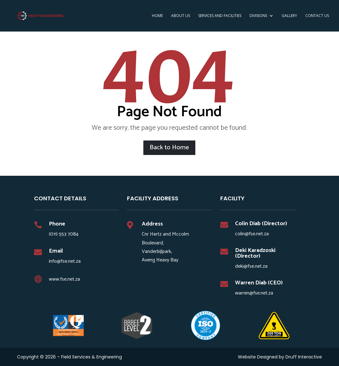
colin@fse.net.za (252, 234)
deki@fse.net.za (251, 266)
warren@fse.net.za (254, 293)
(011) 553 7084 (63, 234)
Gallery (289, 16)
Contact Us (317, 16)
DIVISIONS (258, 16)
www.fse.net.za (64, 279)
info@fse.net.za (65, 261)
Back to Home (169, 147)
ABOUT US (180, 16)
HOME (157, 16)
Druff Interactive (303, 357)
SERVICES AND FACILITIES (219, 16)
